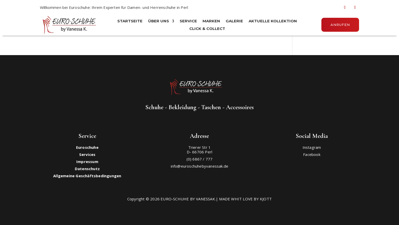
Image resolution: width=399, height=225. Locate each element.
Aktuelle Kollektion (273, 21)
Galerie (234, 21)
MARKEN (211, 21)
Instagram (312, 147)
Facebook (311, 154)
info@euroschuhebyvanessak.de (200, 166)
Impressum (87, 161)
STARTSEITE (129, 21)
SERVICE (188, 21)
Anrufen (340, 25)
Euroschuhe (87, 147)
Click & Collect (207, 29)
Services (87, 154)
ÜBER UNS (158, 21)
